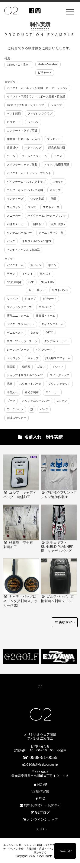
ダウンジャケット (59, 383)
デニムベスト (15, 332)
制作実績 (40, 791)
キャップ (55, 190)
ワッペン (33, 122)
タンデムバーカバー (19, 232)
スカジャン (14, 207)
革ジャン (35, 265)
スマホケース (51, 207)
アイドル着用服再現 (56, 164)
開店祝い (38, 224)
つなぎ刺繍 (37, 198)
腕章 (54, 198)
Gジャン (62, 400)
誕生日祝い (58, 224)
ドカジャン (14, 358)
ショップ (56, 105)
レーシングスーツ (18, 349)
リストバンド (60, 290)
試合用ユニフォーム (57, 358)
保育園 (11, 366)
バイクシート (44, 349)
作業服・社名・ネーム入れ (23, 139)
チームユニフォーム (34, 156)
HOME (39, 785)
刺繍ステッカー (16, 224)
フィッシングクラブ (40, 113)
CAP (31, 282)
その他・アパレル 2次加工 (23, 249)
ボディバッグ (33, 147)
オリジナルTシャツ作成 (36, 241)
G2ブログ (40, 812)
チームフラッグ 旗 (51, 232)
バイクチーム (15, 265)
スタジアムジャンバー (36, 400)
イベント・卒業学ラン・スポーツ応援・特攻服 (36, 96)
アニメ (58, 156)
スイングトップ (59, 375)
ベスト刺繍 (14, 113)
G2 (40, 687)
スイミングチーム (52, 324)
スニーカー (14, 215)
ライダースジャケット (21, 324)
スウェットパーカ (30, 383)
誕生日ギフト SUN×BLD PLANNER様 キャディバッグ (57, 547)
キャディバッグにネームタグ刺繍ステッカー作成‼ (20, 601)
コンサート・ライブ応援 (22, 130)
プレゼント (54, 139)
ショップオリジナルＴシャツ (25, 375)
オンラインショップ (40, 819)
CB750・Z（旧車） (19, 64)
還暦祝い (12, 147)
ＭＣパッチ (45, 307)
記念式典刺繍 (56, 147)
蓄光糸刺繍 (32, 392)
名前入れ (12, 392)
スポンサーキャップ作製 (22, 164)
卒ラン (11, 273)
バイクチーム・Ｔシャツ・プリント (29, 173)
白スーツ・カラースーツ (22, 341)
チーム (11, 156)
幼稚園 (26, 366)
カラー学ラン (36, 290)
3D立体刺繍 (14, 282)
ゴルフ (32, 207)
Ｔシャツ (57, 366)
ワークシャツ (15, 409)
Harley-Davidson (48, 64)
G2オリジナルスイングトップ (25, 105)
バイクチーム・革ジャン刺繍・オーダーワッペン (37, 88)
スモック (58, 181)
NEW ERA (47, 282)
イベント (27, 273)
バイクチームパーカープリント (47, 215)
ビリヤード (45, 72)
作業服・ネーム (45, 315)
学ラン (52, 265)
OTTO (49, 332)
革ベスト (45, 273)
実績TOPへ (64, 622)
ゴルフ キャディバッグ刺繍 (25, 190)
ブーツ (11, 400)
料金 (40, 798)
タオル (34, 332)
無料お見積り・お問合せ (40, 805)
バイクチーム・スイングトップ (26, 181)
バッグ (11, 241)
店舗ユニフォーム (18, 315)
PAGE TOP (65, 850)
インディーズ (15, 198)
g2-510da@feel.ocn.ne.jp (40, 764)
